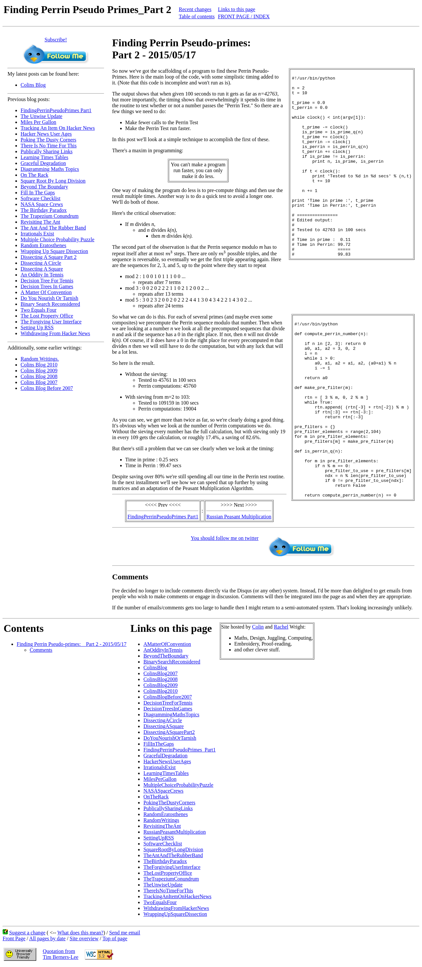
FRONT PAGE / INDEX (244, 16)
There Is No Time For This (49, 145)
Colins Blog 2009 (39, 370)
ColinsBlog (155, 667)
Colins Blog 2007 (39, 382)
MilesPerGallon (159, 779)
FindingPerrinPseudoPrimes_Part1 (179, 749)
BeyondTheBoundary (165, 656)
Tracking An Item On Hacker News (58, 128)
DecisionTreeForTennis (167, 703)
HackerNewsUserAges (167, 761)
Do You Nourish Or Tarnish (49, 298)
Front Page (14, 938)
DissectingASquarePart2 (169, 732)
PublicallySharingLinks (168, 808)
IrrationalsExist (159, 767)
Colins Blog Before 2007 (47, 388)
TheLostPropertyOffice (167, 873)
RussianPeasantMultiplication (174, 832)
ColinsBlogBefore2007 (167, 697)
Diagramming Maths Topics (50, 169)
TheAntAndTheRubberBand (173, 855)
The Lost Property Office (47, 316)
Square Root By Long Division (53, 181)
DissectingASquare (163, 726)
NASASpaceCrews (163, 791)
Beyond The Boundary (44, 186)
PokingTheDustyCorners (169, 802)
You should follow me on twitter (161, 538)
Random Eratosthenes (43, 245)
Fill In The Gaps (38, 192)
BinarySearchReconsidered (171, 661)
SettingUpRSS (158, 838)
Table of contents (197, 16)
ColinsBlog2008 (160, 679)
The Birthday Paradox (44, 210)
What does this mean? (80, 932)
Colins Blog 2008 (39, 376)
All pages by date (47, 938)
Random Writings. (40, 359)
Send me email (124, 932)
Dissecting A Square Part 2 (49, 257)
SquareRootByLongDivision (173, 849)
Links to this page (236, 9)
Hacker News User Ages (46, 134)
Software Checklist (40, 198)
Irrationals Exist (37, 233)
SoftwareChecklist (162, 843)
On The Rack (34, 175)
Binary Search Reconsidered (50, 304)
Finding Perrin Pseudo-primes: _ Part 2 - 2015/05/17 (71, 644)
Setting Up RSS (37, 327)
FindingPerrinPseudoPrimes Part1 (56, 110)
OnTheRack (155, 796)
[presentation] (169, 253)
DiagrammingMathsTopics (171, 714)
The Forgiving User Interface (51, 321)
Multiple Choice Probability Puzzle (57, 239)
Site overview (84, 938)
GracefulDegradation (165, 755)
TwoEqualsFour (160, 902)
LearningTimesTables (166, 773)
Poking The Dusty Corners (48, 139)
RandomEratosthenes (165, 814)
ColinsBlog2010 (160, 691)
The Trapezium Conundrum (50, 216)
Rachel (281, 627)
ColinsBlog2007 (160, 673)
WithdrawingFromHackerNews (176, 908)
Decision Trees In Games (47, 286)
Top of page (114, 938)
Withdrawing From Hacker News (55, 333)
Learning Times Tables (44, 157)
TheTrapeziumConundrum (171, 879)
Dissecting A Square (42, 269)
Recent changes (195, 9)
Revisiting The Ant (40, 222)
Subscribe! (56, 39)
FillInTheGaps (158, 744)
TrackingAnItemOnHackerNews (177, 896)
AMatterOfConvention (167, 644)
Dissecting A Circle (41, 263)
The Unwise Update (41, 116)
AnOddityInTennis (162, 650)
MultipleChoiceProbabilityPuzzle (178, 785)
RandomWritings (161, 820)
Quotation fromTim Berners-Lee (60, 954)
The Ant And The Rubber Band (53, 228)
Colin (258, 627)
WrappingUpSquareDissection (175, 914)
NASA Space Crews (42, 204)
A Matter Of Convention (46, 292)
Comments (41, 650)
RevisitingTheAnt (162, 826)
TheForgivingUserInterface (171, 867)
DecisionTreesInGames (167, 708)
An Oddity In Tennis (42, 274)
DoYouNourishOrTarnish (169, 738)
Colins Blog (33, 85)
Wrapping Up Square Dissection (54, 251)
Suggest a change (27, 932)
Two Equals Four (38, 310)
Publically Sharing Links (46, 151)
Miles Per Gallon (38, 122)
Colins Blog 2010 (39, 364)
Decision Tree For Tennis (47, 280)
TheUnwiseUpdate (162, 884)
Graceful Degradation (43, 163)
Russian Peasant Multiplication (238, 516)
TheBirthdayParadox (165, 861)
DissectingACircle (162, 720)
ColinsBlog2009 (160, 685)
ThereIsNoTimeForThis (168, 890)
